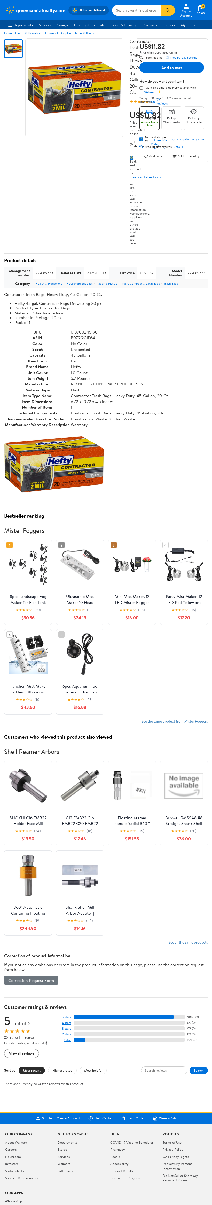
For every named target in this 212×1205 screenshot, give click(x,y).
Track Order (133, 1118)
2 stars (66, 1034)
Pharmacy (150, 24)
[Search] (168, 10)
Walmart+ (65, 1163)
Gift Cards (65, 1171)
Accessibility (119, 1163)
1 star (67, 1040)
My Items (188, 24)
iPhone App (13, 1201)
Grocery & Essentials (89, 24)
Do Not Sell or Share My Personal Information (180, 1178)
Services (45, 24)
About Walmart (16, 1142)
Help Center (100, 1118)
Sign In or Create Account (58, 1118)
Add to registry (186, 156)
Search (199, 1070)
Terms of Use (172, 1142)
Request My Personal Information (178, 1166)
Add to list (154, 156)
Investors (11, 1163)
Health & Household (28, 33)
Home (8, 33)
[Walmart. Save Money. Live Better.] (35, 10)
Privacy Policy (173, 1149)
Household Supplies (58, 33)
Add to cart (171, 67)
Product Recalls (121, 1171)
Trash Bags (171, 283)
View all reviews (21, 1053)
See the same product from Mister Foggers (175, 721)
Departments (20, 24)
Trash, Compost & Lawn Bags (140, 283)
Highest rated (62, 1070)
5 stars (66, 1017)
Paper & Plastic (84, 33)
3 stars (66, 1028)
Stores (62, 1149)
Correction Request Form (31, 980)
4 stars (66, 1023)
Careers (169, 24)
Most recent (32, 1070)
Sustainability (14, 1171)
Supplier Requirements (21, 1178)
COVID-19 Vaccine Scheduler (131, 1142)
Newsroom (13, 1156)
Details (178, 147)
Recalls (115, 1156)
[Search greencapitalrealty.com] (136, 10)
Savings (62, 24)
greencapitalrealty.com (146, 177)
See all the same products (188, 942)
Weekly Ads (164, 1118)
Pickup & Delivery (123, 24)
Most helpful (93, 1070)
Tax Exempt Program (125, 1178)
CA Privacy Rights (176, 1156)
